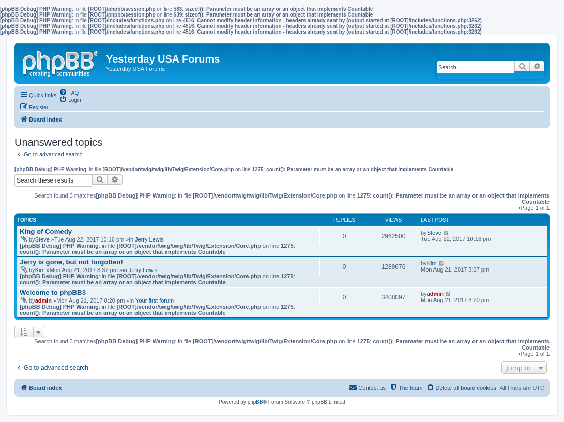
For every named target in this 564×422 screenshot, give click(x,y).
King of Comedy (46, 231)
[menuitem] (69, 92)
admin (43, 300)
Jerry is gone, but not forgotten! (71, 262)
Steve (42, 239)
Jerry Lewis (149, 239)
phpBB (255, 402)
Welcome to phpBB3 (53, 292)
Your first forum (154, 300)
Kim (40, 270)
